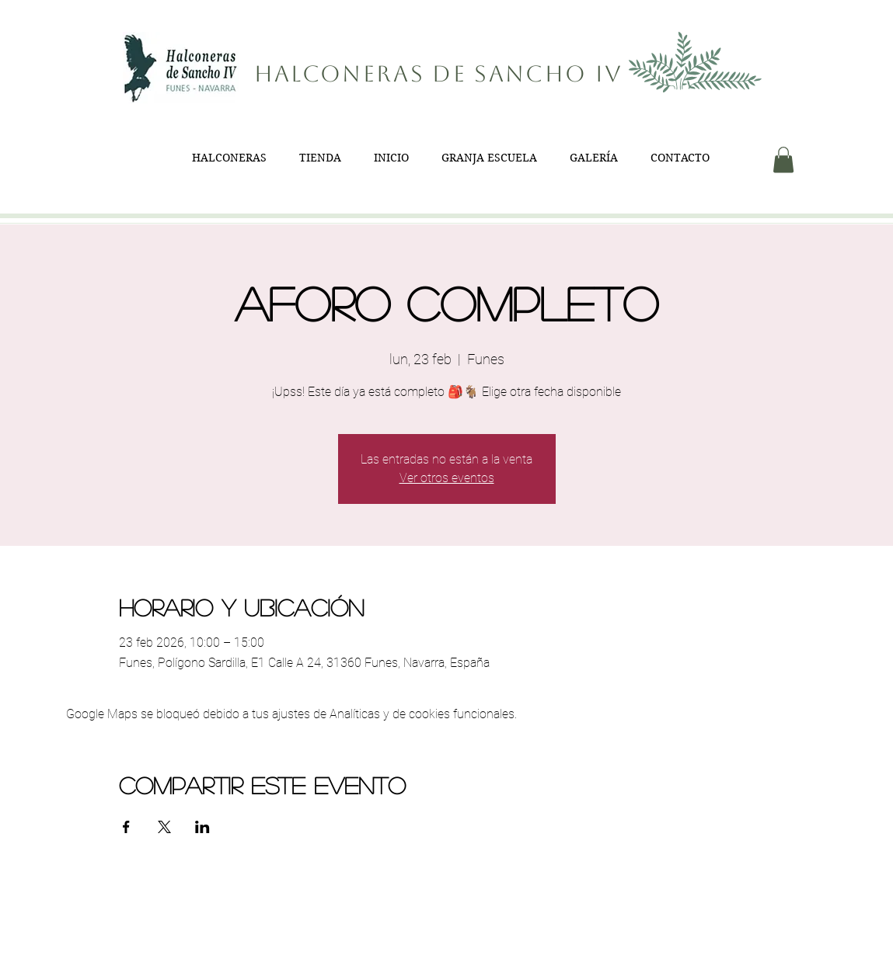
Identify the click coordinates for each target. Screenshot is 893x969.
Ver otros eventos (446, 478)
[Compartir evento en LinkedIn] (202, 827)
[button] (783, 159)
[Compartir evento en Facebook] (126, 827)
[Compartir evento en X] (164, 827)
